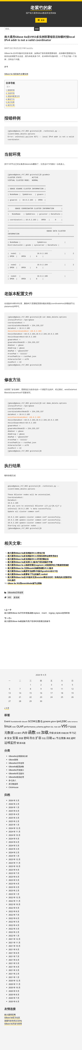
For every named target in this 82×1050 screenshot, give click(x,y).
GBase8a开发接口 (16, 770)
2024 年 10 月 (14, 835)
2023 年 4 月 (14, 883)
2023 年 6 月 (14, 876)
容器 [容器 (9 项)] (21, 738)
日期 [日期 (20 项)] (49, 738)
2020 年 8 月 (14, 994)
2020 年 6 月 (14, 1001)
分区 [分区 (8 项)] (38, 732)
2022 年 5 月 (14, 921)
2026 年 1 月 (14, 807)
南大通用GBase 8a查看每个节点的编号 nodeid (28, 574)
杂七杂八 (12, 780)
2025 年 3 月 (14, 817)
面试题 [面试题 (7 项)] (22, 743)
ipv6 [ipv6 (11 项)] (59, 721)
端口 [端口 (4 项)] (54, 738)
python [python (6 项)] (47, 726)
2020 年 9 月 (14, 991)
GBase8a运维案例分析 (18, 756)
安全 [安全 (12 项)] (9, 738)
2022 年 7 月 (14, 914)
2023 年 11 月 (14, 863)
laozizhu (29, 48)
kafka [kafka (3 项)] (69, 722)
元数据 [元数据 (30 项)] (9, 732)
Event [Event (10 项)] (7, 721)
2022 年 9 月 (14, 908)
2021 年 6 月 (14, 960)
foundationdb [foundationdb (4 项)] (16, 721)
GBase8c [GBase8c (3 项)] (24, 722)
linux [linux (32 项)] (8, 726)
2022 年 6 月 (14, 918)
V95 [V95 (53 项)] (64, 726)
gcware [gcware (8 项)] (46, 721)
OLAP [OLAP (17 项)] (20, 726)
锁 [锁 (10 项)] (18, 742)
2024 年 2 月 (14, 852)
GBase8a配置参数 (16, 766)
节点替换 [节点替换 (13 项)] (61, 738)
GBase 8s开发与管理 (13, 1023)
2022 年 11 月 (14, 901)
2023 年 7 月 (14, 873)
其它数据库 (13, 784)
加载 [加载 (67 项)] (45, 732)
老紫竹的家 (41, 7)
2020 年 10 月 (14, 987)
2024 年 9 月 (14, 838)
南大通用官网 (10, 1014)
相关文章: (11, 105)
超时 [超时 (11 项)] (73, 738)
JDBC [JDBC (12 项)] (64, 721)
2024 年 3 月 (14, 849)
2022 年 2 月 (14, 932)
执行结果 (11, 102)
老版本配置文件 (14, 96)
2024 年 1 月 (14, 856)
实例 (26, 74)
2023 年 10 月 (14, 866)
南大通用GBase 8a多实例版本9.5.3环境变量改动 (28, 559)
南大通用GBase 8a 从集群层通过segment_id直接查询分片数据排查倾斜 (38, 565)
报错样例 (11, 90)
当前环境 (11, 93)
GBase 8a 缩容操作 (12, 74)
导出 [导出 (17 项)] (32, 738)
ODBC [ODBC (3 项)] (14, 727)
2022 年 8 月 (14, 911)
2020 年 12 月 (14, 980)
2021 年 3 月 (14, 970)
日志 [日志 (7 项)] (44, 738)
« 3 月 (6, 708)
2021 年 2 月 (14, 973)
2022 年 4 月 (14, 925)
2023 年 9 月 (14, 869)
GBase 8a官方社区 (12, 1017)
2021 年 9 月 (14, 949)
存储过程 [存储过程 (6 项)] (65, 733)
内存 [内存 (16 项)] (24, 732)
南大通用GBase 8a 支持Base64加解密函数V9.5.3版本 (30, 568)
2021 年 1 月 (14, 977)
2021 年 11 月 (14, 942)
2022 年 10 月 (14, 904)
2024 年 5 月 (14, 845)
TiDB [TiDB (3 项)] (55, 727)
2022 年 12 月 (14, 897)
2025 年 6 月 (14, 811)
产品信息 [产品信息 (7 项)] (72, 726)
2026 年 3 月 (14, 800)
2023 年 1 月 (14, 894)
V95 (9, 597)
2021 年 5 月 (14, 963)
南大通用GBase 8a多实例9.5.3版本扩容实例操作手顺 (30, 562)
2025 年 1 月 (14, 824)
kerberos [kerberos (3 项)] (75, 722)
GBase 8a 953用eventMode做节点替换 (25, 583)
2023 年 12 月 (14, 859)
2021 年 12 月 (14, 939)
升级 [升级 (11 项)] (51, 732)
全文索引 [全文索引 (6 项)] (18, 733)
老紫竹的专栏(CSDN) (13, 1020)
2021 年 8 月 (14, 953)
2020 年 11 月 (14, 984)
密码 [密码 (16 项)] (26, 738)
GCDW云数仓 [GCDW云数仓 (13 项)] (35, 721)
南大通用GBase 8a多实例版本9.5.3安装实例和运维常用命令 (33, 556)
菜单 (41, 20)
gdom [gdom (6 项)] (53, 721)
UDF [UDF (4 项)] (59, 727)
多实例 (16, 597)
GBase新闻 (13, 759)
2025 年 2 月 (14, 821)
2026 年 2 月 (14, 804)
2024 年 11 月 (14, 831)
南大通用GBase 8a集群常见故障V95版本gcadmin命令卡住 (33, 571)
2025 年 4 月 (14, 814)
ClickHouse (13, 787)
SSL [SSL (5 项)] (52, 727)
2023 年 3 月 (14, 887)
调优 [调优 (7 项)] (68, 738)
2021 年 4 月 (14, 966)
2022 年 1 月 (14, 935)
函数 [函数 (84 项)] (32, 732)
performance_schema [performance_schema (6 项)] (33, 726)
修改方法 (11, 99)
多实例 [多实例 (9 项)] (57, 732)
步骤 (22, 74)
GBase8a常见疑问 (16, 773)
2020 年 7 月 (14, 998)
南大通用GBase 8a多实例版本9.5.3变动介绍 (26, 553)
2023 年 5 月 (14, 880)
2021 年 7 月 (14, 956)
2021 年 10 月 (14, 946)
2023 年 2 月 (14, 890)
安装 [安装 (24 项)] (15, 738)
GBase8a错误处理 (16, 777)
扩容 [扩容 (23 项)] (38, 738)
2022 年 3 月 (14, 928)
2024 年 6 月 (14, 842)
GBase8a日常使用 (15, 592)
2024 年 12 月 (14, 828)
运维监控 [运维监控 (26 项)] (10, 742)
